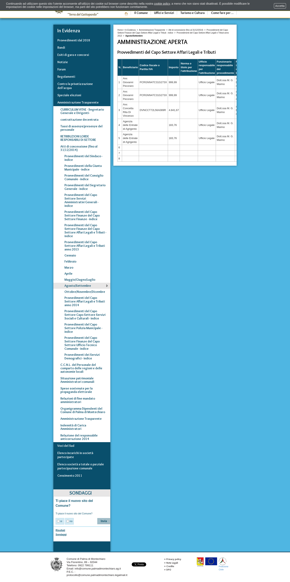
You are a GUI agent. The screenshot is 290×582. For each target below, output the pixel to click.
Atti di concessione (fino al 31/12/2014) (186, 30)
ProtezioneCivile (223, 563)
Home (120, 30)
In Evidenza (130, 30)
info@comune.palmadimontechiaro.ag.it (98, 568)
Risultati (60, 530)
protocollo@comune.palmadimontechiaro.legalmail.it (97, 575)
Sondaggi (61, 534)
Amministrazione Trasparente (152, 30)
